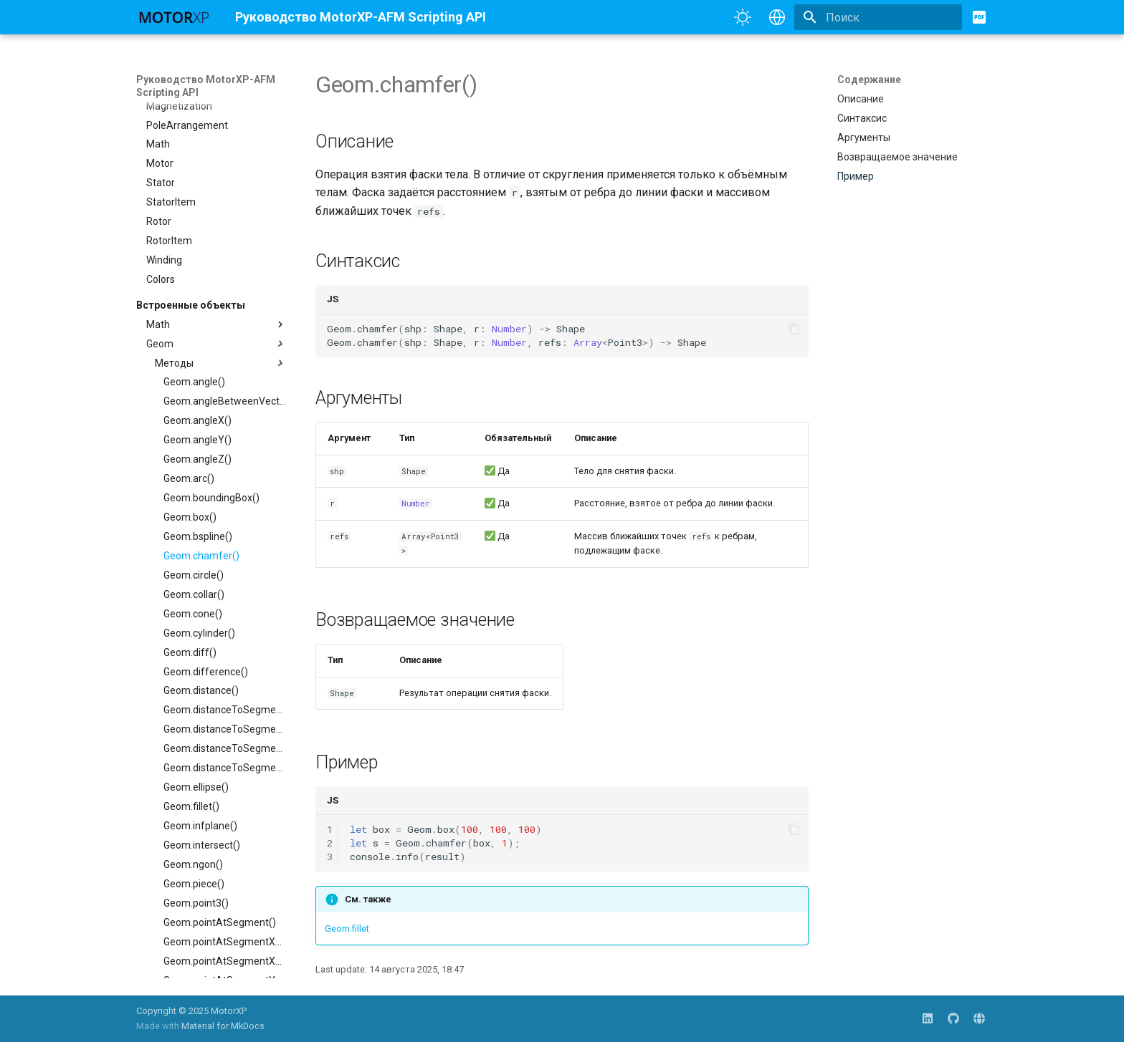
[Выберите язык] (777, 17)
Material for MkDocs (223, 1026)
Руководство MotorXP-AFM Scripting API (205, 86)
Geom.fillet (347, 928)
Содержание (869, 79)
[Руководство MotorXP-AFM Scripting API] (174, 17)
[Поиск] (878, 17)
